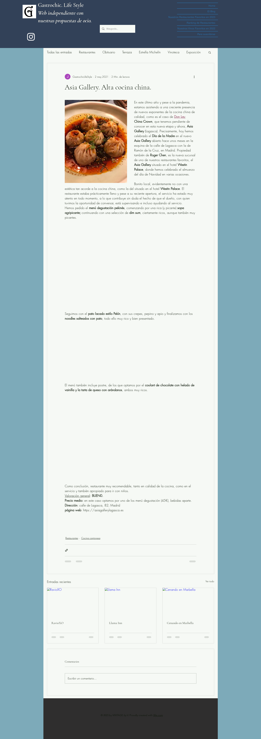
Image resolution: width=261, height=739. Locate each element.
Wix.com (158, 715)
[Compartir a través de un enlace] (66, 550)
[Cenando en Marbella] (188, 602)
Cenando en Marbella (180, 623)
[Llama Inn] (130, 602)
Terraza (127, 52)
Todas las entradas (59, 52)
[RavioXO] (73, 602)
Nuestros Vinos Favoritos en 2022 (196, 28)
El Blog (211, 11)
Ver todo (209, 581)
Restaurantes (87, 52)
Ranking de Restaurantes (201, 22)
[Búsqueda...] (117, 29)
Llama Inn (115, 623)
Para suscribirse (206, 34)
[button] (209, 52)
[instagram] (31, 37)
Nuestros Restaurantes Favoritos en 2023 (196, 17)
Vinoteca (173, 52)
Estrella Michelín (150, 52)
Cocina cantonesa (90, 538)
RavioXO (57, 623)
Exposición (193, 52)
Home (212, 5)
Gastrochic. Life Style (61, 5)
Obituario (108, 52)
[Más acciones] (194, 76)
